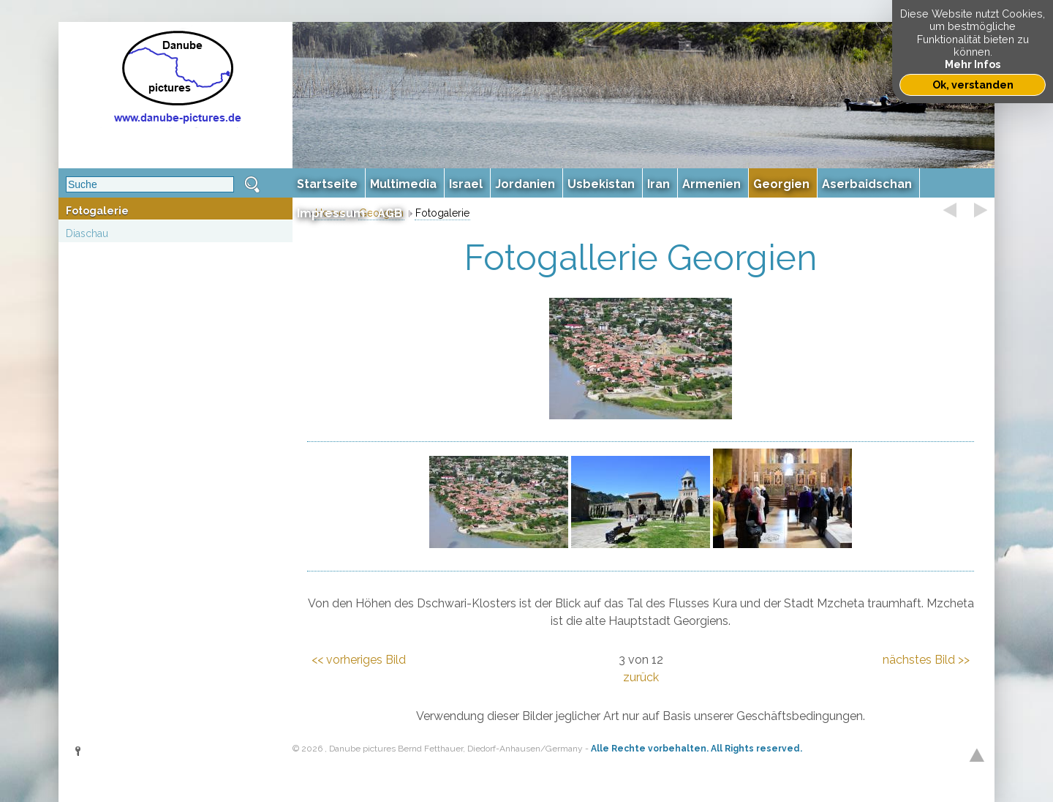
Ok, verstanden (973, 84)
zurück (641, 677)
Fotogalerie (97, 211)
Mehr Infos (972, 64)
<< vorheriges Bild (359, 660)
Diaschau (87, 233)
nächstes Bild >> (926, 660)
